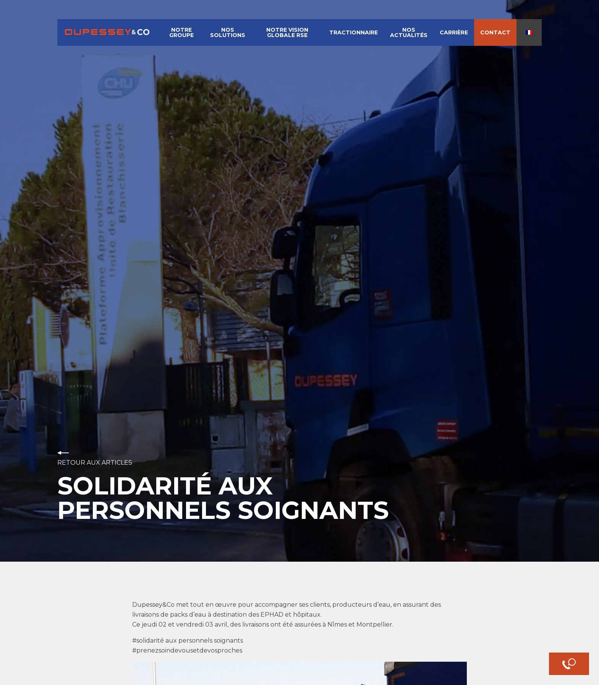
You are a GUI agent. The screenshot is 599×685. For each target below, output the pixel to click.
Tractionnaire (353, 32)
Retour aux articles (94, 463)
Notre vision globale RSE (287, 32)
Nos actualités (408, 32)
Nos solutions (227, 32)
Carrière (454, 32)
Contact (495, 32)
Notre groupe (181, 32)
